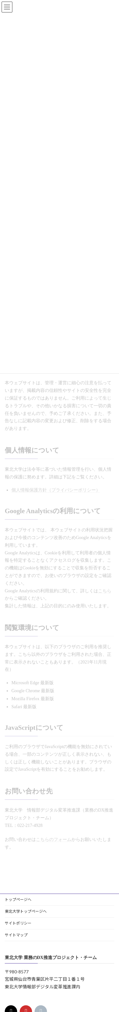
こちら (104, 590)
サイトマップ (16, 935)
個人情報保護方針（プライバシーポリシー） (55, 490)
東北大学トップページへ (26, 911)
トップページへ (18, 899)
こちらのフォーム (53, 839)
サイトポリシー (18, 923)
